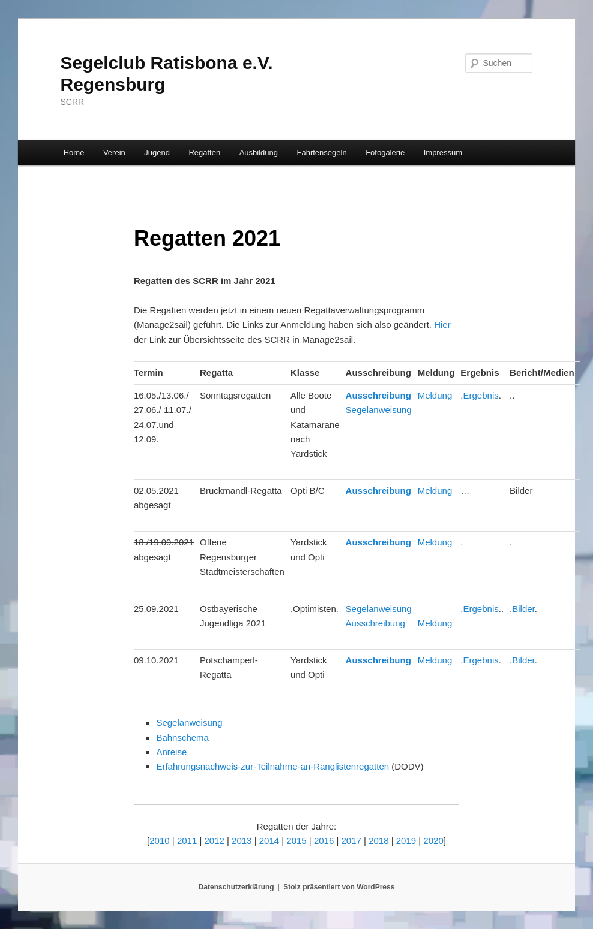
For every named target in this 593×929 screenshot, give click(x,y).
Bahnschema (182, 737)
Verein (114, 152)
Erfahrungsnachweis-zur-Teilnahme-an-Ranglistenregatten (272, 766)
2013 (241, 841)
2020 (433, 841)
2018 (378, 841)
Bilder (523, 609)
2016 (324, 841)
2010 (159, 841)
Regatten (204, 152)
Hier (442, 324)
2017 (351, 841)
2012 (214, 841)
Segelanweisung (379, 410)
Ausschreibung (378, 395)
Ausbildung (258, 152)
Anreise (171, 752)
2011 (187, 841)
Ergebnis (481, 395)
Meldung (435, 395)
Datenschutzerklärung (236, 887)
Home (74, 152)
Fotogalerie (385, 152)
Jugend (157, 152)
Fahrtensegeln (322, 152)
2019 (406, 841)
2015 (296, 841)
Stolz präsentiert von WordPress (338, 887)
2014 (269, 841)
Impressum (443, 152)
